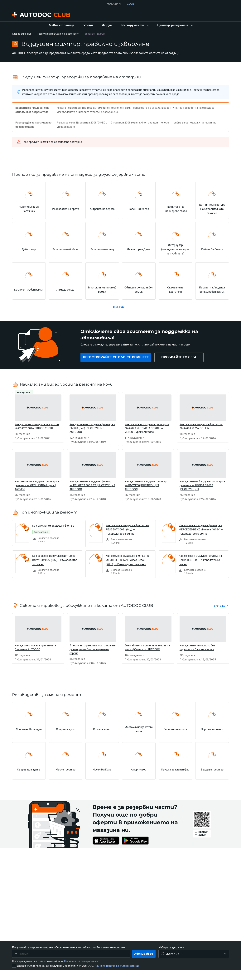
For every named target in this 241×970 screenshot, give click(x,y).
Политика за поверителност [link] (82, 961)
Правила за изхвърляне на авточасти (58, 33)
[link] (61, 25)
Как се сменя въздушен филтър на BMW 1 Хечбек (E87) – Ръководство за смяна (54, 560)
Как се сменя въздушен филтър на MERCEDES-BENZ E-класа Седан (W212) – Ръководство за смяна (127, 560)
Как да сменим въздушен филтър (53, 525)
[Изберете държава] (194, 954)
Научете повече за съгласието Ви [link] (116, 965)
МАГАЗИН (114, 3)
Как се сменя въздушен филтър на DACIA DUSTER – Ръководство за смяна (200, 560)
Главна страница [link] (21, 33)
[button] (134, 25)
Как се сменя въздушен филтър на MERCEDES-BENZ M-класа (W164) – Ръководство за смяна (201, 529)
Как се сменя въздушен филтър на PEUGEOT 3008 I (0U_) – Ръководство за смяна (127, 529)
